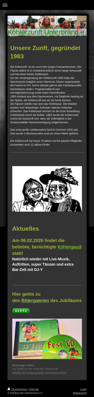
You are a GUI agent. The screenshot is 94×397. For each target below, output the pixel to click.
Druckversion (18, 389)
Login (83, 389)
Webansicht (80, 393)
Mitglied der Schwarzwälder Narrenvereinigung (39, 372)
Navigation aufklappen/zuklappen (47, 5)
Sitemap (34, 389)
